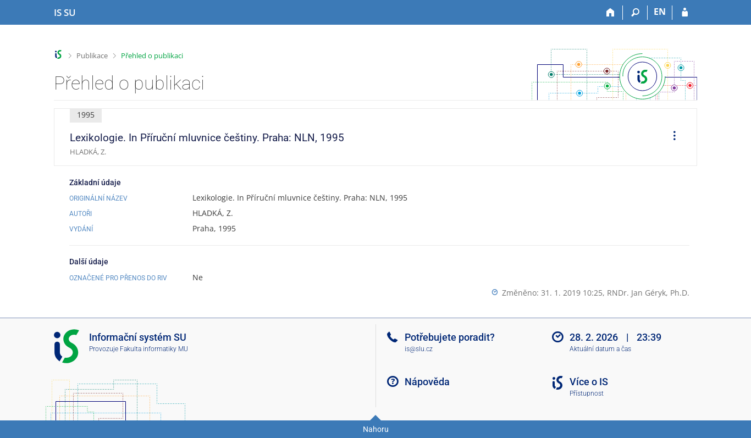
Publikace (92, 55)
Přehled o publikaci (152, 55)
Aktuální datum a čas (600, 349)
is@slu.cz (419, 349)
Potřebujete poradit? (450, 337)
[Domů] (610, 12)
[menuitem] (670, 137)
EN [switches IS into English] (660, 11)
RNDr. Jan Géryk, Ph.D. (648, 292)
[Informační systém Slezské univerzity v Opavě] (65, 12)
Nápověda (427, 381)
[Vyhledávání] (635, 12)
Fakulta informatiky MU (154, 349)
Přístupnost (587, 393)
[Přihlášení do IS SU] (684, 12)
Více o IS (589, 381)
